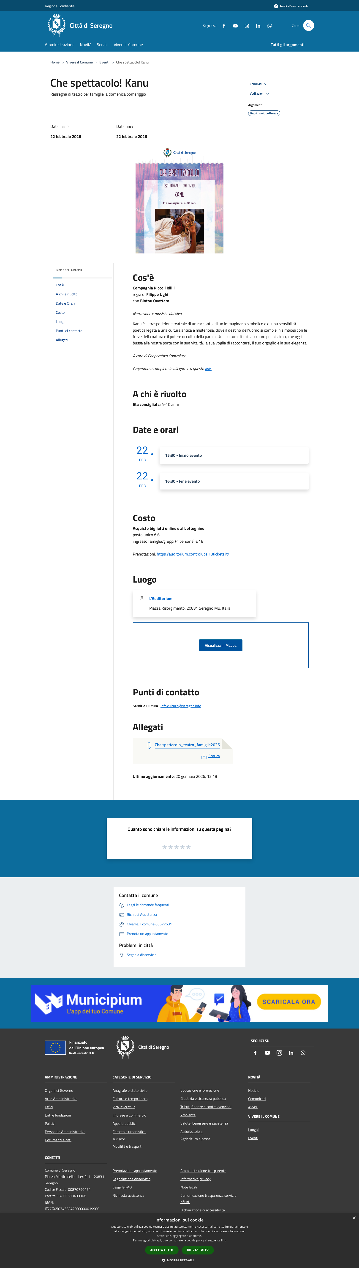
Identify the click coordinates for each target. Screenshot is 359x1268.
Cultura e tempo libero (130, 1098)
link (208, 369)
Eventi (104, 62)
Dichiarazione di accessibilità (202, 1210)
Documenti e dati (58, 1140)
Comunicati (257, 1098)
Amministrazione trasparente (203, 1170)
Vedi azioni (260, 93)
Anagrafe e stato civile (130, 1090)
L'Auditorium (160, 598)
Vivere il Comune (80, 62)
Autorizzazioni (191, 1131)
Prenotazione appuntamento (135, 1170)
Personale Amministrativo (65, 1131)
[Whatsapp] (267, 25)
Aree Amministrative (61, 1098)
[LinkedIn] (256, 25)
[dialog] (179, 1240)
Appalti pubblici (124, 1123)
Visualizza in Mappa (221, 645)
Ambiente (188, 1115)
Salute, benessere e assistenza (204, 1123)
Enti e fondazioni (58, 1115)
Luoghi (253, 1129)
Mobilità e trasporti (127, 1146)
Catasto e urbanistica (129, 1131)
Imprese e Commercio (129, 1115)
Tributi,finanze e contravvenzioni (205, 1106)
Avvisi (253, 1107)
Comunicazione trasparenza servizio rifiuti (208, 1199)
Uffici (49, 1107)
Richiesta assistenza (128, 1195)
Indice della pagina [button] (69, 270)
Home (55, 62)
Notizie (253, 1090)
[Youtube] (233, 25)
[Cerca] (308, 25)
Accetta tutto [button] (161, 1250)
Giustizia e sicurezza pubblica (203, 1098)
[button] (179, 1260)
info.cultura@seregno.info (180, 706)
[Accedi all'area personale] (291, 6)
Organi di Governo (59, 1090)
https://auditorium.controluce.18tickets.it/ (193, 554)
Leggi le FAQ (122, 1187)
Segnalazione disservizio (131, 1179)
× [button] (354, 1218)
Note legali (188, 1187)
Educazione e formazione (199, 1090)
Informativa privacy (195, 1179)
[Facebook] (222, 25)
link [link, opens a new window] (223, 1240)
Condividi (259, 84)
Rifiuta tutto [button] (198, 1250)
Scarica (210, 756)
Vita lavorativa (124, 1107)
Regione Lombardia (60, 6)
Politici (50, 1123)
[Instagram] (245, 25)
